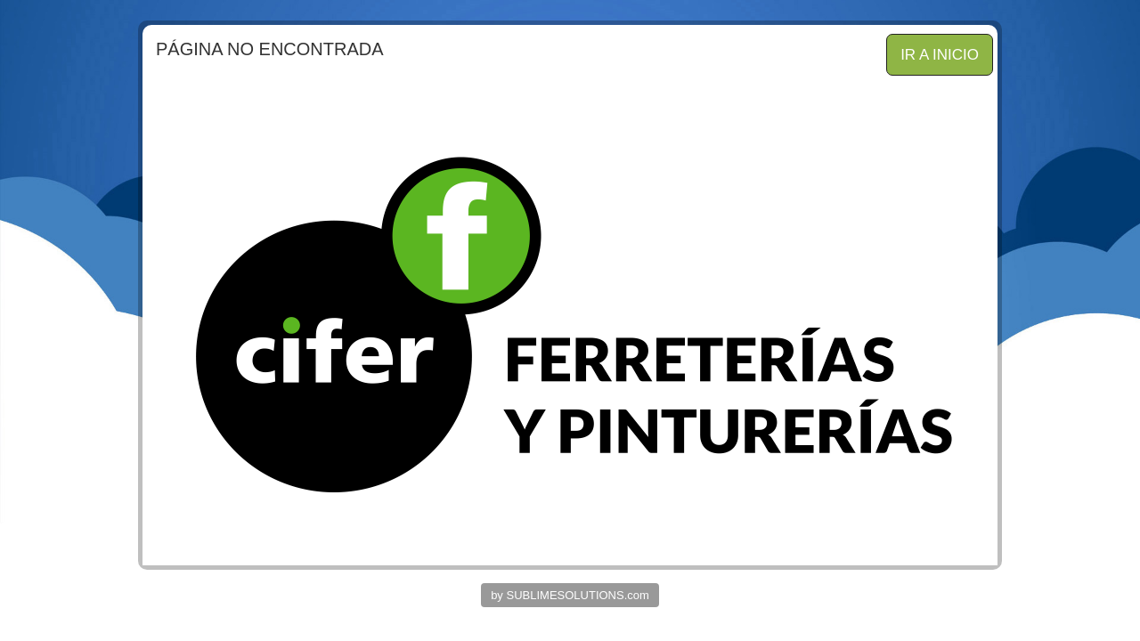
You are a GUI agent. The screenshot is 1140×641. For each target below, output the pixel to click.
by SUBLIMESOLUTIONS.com (570, 595)
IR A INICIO (939, 54)
